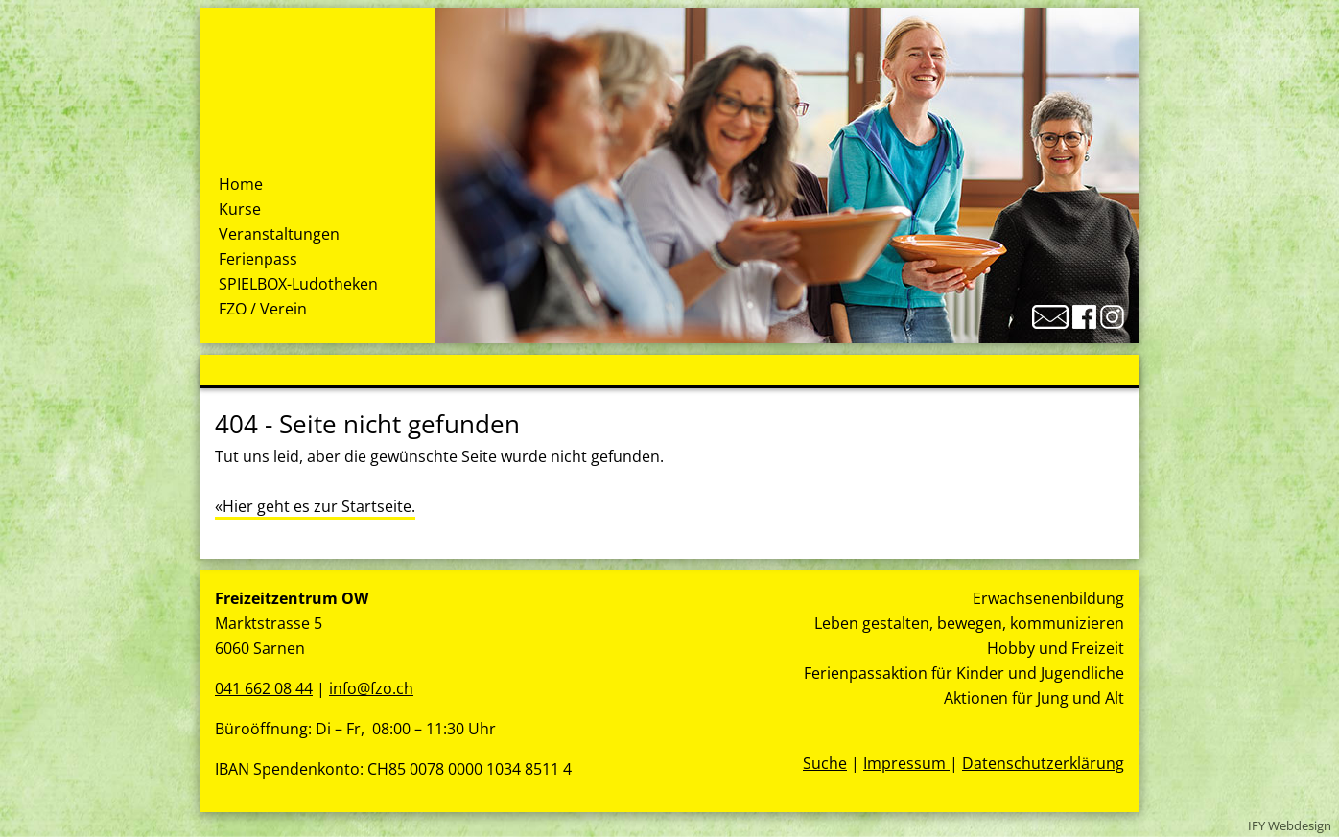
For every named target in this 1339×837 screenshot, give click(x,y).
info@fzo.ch (371, 688)
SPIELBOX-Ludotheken (298, 283)
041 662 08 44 (264, 688)
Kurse (240, 209)
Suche (825, 763)
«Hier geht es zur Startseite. (315, 506)
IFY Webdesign (1289, 825)
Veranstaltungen (279, 233)
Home (241, 184)
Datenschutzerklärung (1043, 763)
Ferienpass (258, 258)
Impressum (906, 763)
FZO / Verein (263, 308)
